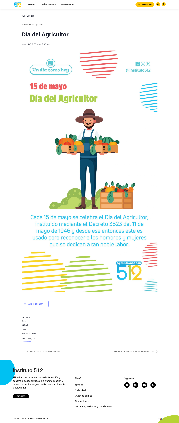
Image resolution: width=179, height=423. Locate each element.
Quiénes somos (48, 4)
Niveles (31, 4)
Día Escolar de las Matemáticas (45, 351)
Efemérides (26, 342)
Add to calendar (35, 304)
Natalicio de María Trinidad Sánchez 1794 (134, 351)
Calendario (81, 390)
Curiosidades (67, 4)
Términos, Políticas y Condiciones (94, 406)
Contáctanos (82, 401)
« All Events (28, 16)
